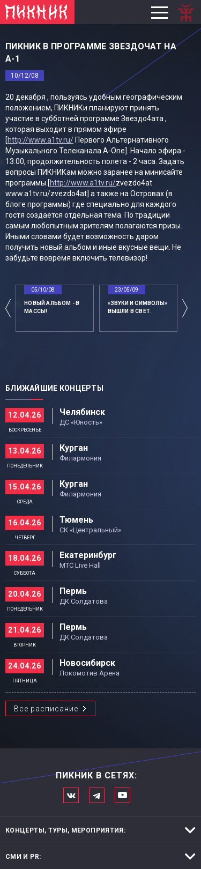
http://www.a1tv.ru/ (40, 140)
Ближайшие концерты (54, 388)
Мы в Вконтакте (71, 795)
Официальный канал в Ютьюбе (122, 795)
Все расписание (46, 708)
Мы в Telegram (97, 795)
